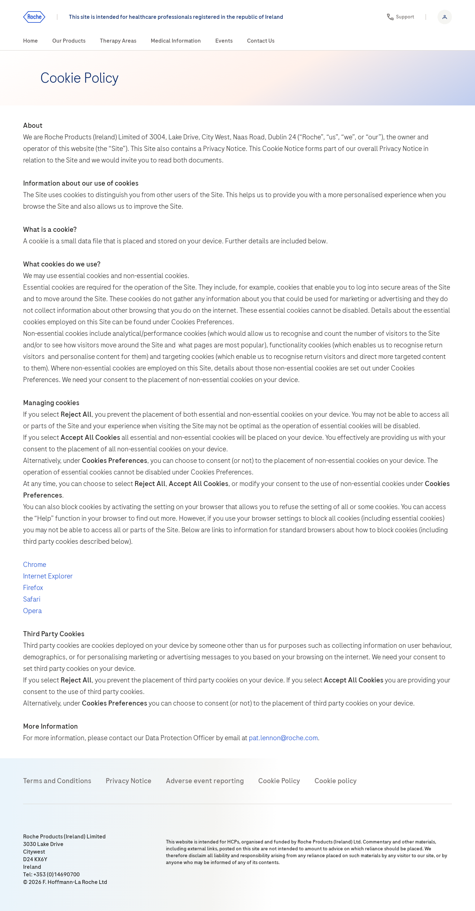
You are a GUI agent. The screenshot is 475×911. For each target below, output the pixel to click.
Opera (32, 611)
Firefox (33, 588)
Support (405, 16)
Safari (31, 599)
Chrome (34, 564)
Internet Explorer (48, 576)
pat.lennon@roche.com (283, 738)
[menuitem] (30, 41)
